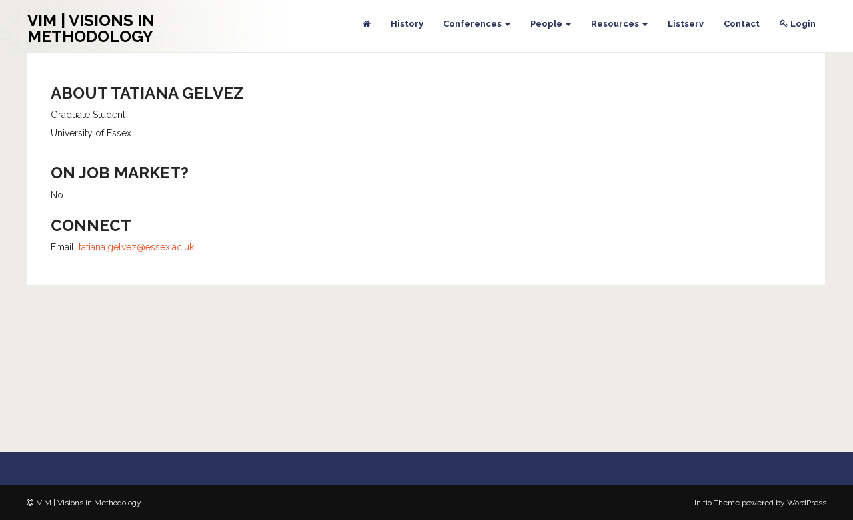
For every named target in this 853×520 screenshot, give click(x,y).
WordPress (806, 502)
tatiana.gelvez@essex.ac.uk (136, 247)
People (550, 24)
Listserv (686, 24)
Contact (742, 24)
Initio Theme (717, 502)
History (407, 24)
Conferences (476, 24)
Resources (619, 24)
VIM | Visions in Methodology (91, 28)
